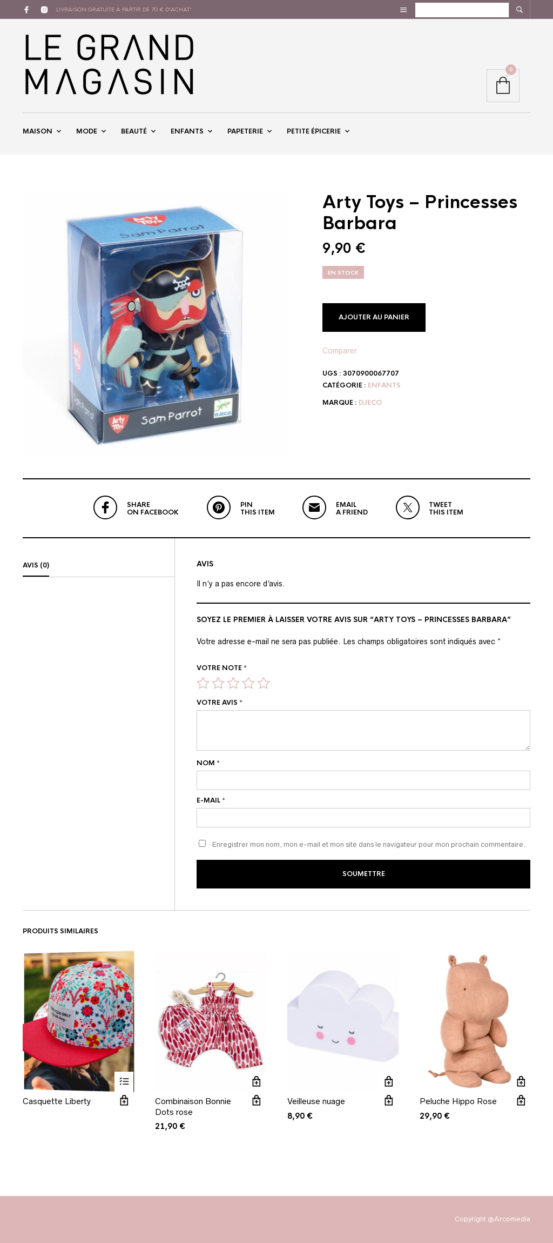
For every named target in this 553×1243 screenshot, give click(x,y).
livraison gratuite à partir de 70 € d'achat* (124, 9)
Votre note (222, 668)
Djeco (370, 402)
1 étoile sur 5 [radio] (203, 683)
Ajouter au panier (374, 317)
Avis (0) (36, 565)
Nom (208, 763)
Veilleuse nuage (316, 1101)
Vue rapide (123, 1100)
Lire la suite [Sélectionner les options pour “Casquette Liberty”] (123, 1081)
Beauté (134, 131)
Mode (86, 131)
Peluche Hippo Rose (458, 1101)
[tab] (98, 565)
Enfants (187, 131)
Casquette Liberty (57, 1101)
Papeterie (245, 131)
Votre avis (219, 702)
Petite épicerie (314, 131)
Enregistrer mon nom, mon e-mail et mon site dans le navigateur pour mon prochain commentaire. (368, 844)
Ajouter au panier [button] (256, 1081)
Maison (37, 131)
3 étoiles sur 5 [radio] (233, 683)
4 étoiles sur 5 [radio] (248, 683)
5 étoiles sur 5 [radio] (263, 683)
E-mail (211, 800)
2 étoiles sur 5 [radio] (218, 683)
